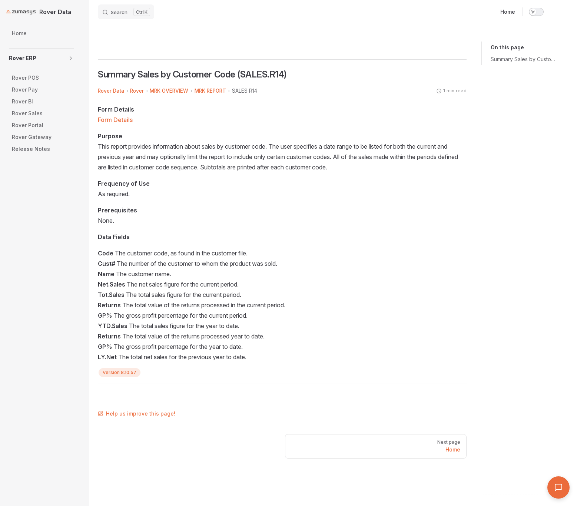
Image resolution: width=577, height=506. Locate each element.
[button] (71, 58)
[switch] (536, 12)
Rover (137, 91)
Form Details (115, 119)
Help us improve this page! (136, 413)
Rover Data (111, 91)
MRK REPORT (210, 91)
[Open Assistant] (558, 487)
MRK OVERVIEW (169, 91)
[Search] (126, 11)
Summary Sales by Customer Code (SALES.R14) (524, 59)
